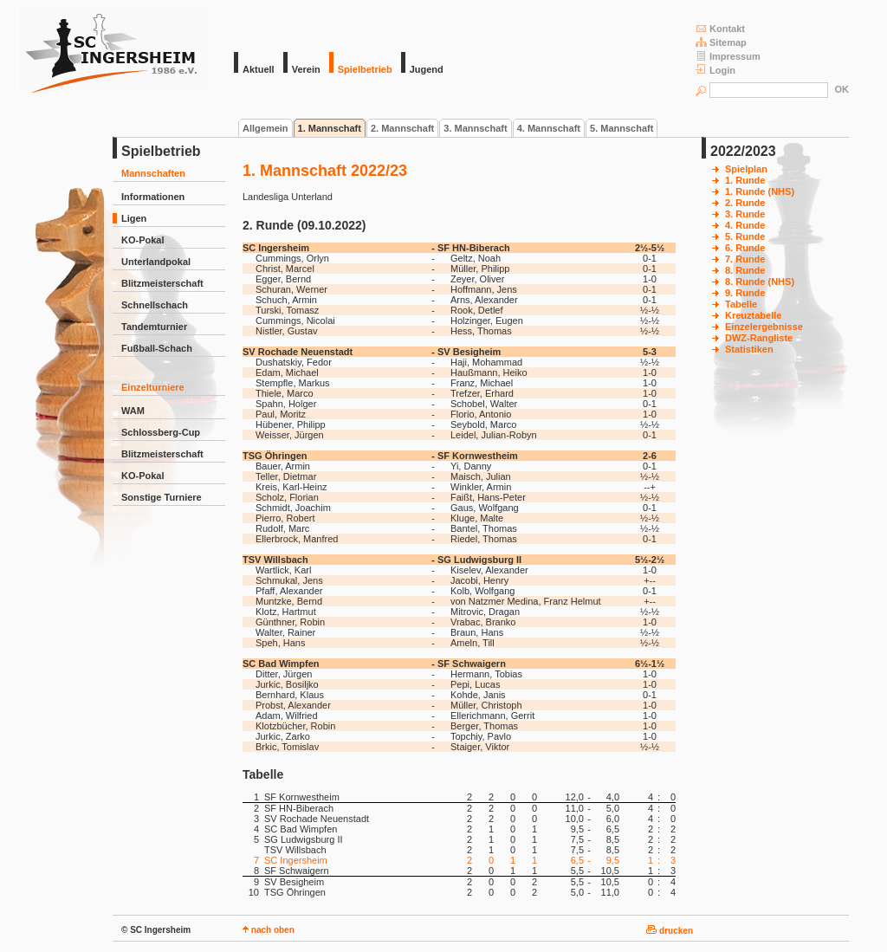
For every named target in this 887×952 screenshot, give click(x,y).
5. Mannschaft (621, 128)
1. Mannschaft (329, 128)
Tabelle (741, 304)
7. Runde (745, 259)
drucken (669, 931)
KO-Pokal (143, 240)
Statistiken (749, 349)
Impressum (728, 56)
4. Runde (745, 225)
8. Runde (745, 270)
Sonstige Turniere (161, 497)
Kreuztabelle (753, 315)
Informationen (153, 196)
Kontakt (720, 28)
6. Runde (745, 248)
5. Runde (745, 236)
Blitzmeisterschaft (162, 283)
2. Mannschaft (402, 128)
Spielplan (746, 169)
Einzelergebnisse (764, 326)
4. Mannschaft (548, 128)
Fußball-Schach (156, 348)
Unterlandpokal (156, 261)
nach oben (269, 930)
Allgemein (265, 128)
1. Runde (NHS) (759, 191)
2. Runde (745, 203)
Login (715, 69)
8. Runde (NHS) (759, 281)
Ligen (133, 218)
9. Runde (745, 293)
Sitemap (721, 42)
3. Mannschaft (475, 128)
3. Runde (745, 214)
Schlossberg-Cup (160, 432)
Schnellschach (154, 305)
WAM (133, 410)
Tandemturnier (154, 326)
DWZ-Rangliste (759, 338)
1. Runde (745, 180)
